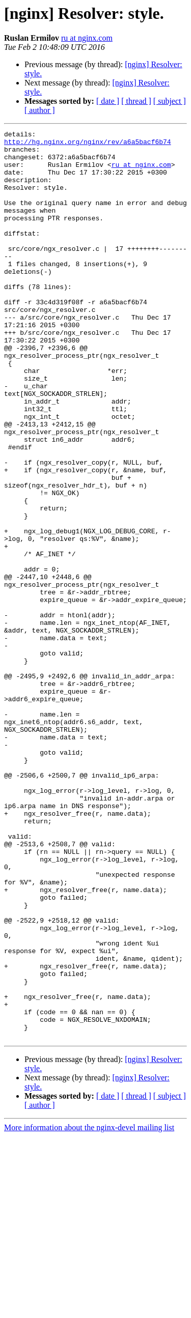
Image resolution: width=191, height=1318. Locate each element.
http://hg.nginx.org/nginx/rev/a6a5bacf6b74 (87, 144)
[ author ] (39, 110)
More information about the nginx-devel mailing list (89, 1309)
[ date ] (107, 101)
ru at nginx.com (87, 38)
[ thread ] (136, 101)
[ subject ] (169, 101)
